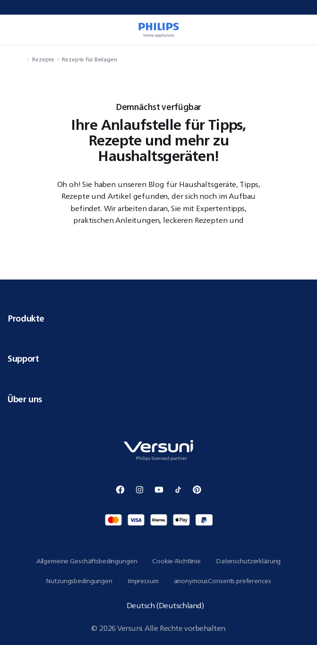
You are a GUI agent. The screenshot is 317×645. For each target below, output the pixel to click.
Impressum (143, 581)
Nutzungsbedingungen (79, 581)
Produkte (158, 318)
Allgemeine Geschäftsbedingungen (86, 561)
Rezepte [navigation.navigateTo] (43, 59)
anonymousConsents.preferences (222, 581)
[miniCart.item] (300, 29)
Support (158, 358)
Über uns (158, 399)
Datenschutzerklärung (248, 561)
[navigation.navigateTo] (22, 59)
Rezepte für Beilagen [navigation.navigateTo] (89, 59)
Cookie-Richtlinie (176, 561)
